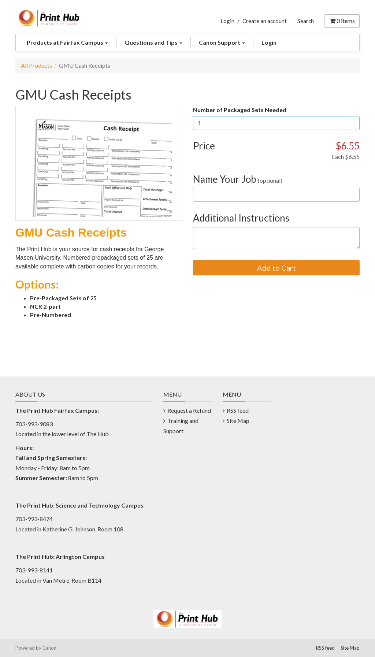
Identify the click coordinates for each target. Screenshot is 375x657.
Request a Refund (189, 410)
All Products (36, 65)
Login (227, 21)
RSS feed (238, 410)
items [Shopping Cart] (342, 20)
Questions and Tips (153, 42)
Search (305, 21)
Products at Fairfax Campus (67, 42)
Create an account (264, 21)
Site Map (238, 420)
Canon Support (222, 42)
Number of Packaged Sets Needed (239, 109)
